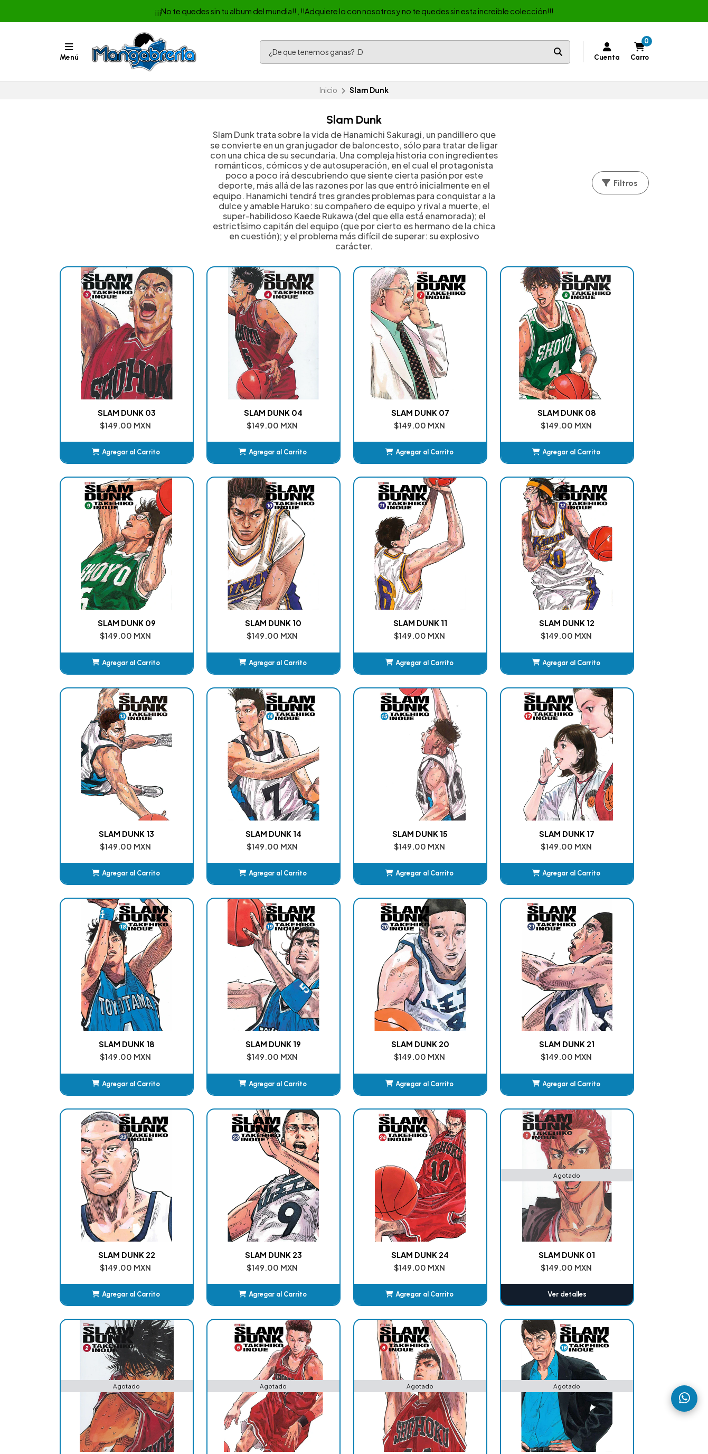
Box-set (234, 1304)
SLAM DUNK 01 (595, 938)
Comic (232, 1291)
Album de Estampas (255, 1317)
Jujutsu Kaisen (391, 1330)
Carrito (379, 1266)
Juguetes (236, 1330)
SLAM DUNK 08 (474, 386)
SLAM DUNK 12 (354, 570)
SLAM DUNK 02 (113, 1122)
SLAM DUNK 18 (354, 754)
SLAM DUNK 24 (474, 938)
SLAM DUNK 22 (233, 938)
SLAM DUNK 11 (234, 570)
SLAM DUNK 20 (595, 754)
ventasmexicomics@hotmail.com (580, 1266)
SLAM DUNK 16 (474, 1122)
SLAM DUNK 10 (113, 570)
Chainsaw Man (391, 1291)
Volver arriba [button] (354, 1215)
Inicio (328, 90)
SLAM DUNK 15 (113, 754)
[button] (113, 425)
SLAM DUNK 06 (354, 1122)
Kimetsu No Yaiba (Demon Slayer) (425, 1278)
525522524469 (548, 1291)
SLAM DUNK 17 (233, 754)
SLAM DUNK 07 (354, 386)
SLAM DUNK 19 (474, 754)
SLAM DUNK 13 (474, 570)
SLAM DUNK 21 (113, 938)
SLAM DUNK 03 (113, 386)
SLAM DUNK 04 (233, 386)
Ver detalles (595, 978)
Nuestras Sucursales (255, 1266)
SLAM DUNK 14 (595, 570)
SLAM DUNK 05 (234, 1122)
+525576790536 (551, 1278)
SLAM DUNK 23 (354, 938)
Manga (231, 1278)
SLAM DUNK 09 (595, 386)
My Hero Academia (400, 1317)
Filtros (619, 183)
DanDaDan (386, 1304)
